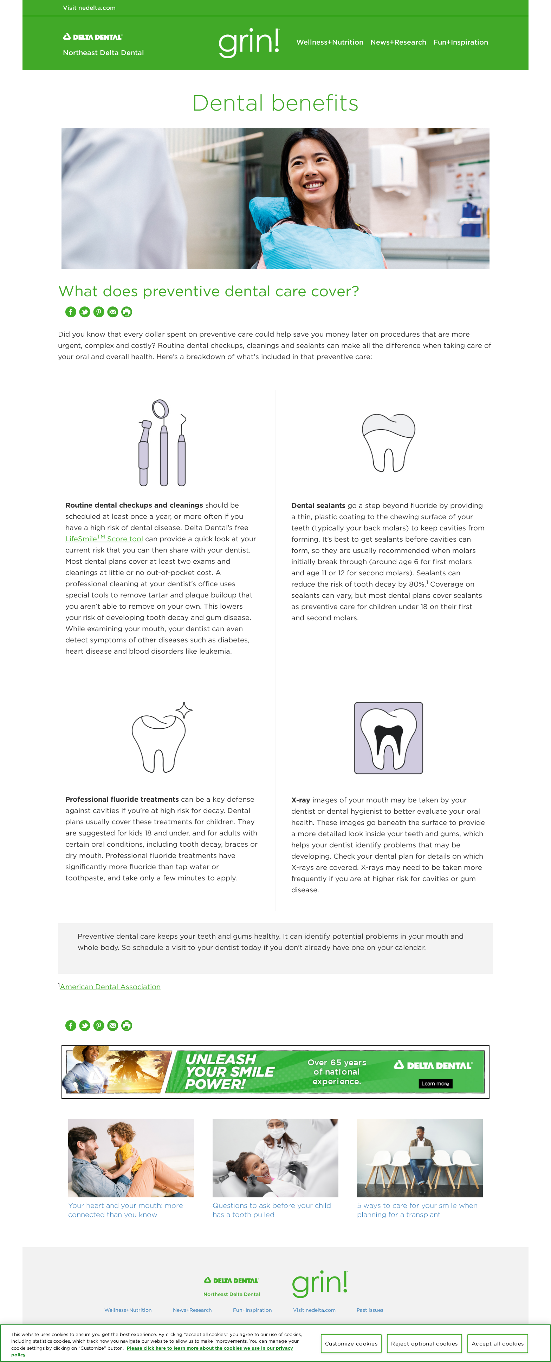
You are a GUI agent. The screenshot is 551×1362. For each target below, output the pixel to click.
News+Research (398, 42)
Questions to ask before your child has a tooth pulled (272, 1210)
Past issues (370, 1310)
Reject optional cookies (424, 1343)
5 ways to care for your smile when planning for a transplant (417, 1210)
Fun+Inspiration (460, 42)
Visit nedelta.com (89, 7)
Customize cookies (351, 1343)
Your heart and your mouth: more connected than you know (125, 1210)
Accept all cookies (498, 1343)
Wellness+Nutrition (329, 42)
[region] (275, 1343)
